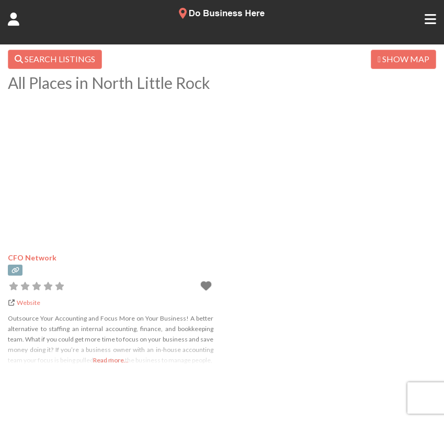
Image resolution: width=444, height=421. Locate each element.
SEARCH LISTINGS (55, 59)
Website (28, 302)
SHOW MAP (403, 59)
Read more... (111, 360)
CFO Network (32, 257)
